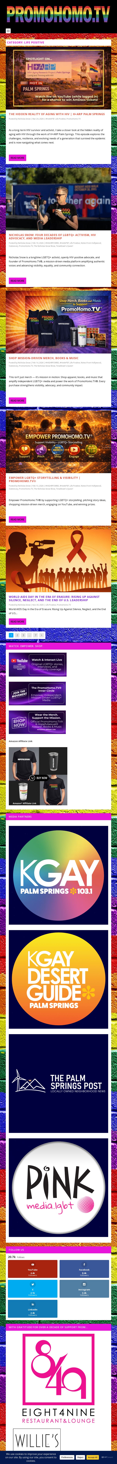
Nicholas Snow (24, 119)
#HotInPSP (50, 119)
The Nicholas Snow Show (44, 246)
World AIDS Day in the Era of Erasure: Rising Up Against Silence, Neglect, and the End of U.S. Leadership (54, 598)
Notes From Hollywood (91, 243)
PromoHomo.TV (74, 119)
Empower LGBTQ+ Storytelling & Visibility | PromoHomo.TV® (44, 479)
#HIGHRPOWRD (52, 243)
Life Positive (60, 119)
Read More (17, 157)
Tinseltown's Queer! (64, 246)
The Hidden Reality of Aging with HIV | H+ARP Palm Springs (57, 114)
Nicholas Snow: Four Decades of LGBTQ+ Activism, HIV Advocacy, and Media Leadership (52, 236)
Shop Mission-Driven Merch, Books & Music (43, 358)
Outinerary (13, 246)
